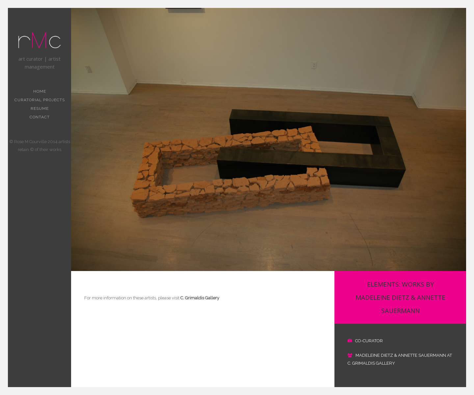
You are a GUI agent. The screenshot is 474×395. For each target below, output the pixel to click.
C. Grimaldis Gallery (199, 297)
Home (39, 91)
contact (40, 117)
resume (40, 108)
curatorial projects (39, 100)
